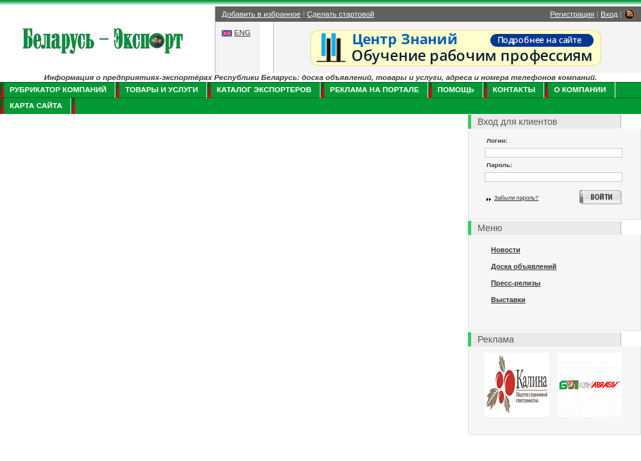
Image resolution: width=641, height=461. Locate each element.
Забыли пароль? (516, 198)
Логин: (497, 140)
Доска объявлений (523, 266)
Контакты (514, 89)
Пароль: (499, 164)
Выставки (508, 299)
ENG (242, 32)
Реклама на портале (374, 89)
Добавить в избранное (261, 14)
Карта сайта (36, 105)
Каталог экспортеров (264, 89)
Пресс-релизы (515, 283)
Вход (609, 14)
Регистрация (572, 14)
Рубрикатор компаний (58, 89)
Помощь (456, 89)
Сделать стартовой (340, 14)
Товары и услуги (161, 89)
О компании (580, 89)
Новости (505, 250)
